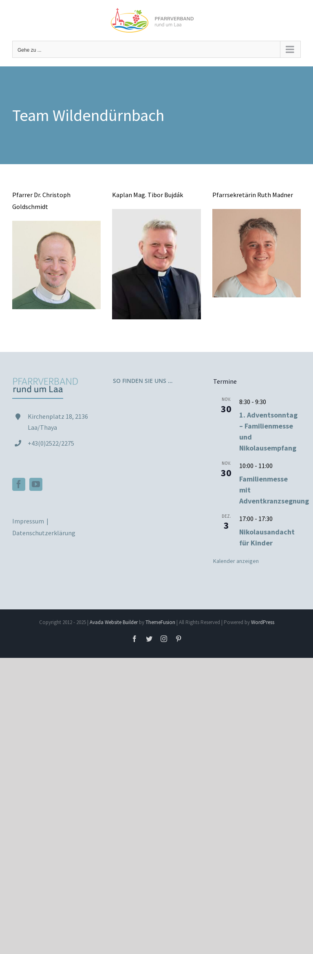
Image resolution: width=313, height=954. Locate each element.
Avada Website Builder (114, 622)
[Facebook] (18, 484)
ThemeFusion (160, 622)
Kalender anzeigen (236, 561)
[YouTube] (35, 484)
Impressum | (31, 521)
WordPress (262, 622)
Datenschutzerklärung (43, 533)
